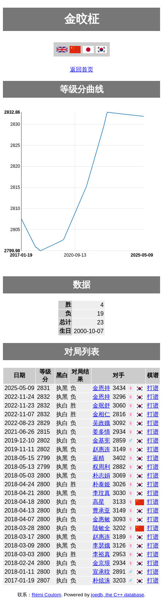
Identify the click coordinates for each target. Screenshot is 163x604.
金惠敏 (101, 519)
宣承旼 (101, 572)
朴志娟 (101, 475)
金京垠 (101, 563)
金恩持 (101, 388)
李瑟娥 (101, 545)
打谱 (153, 388)
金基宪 (101, 440)
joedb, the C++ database (117, 594)
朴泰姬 (101, 484)
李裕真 (101, 554)
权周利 (101, 467)
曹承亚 (101, 510)
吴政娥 (101, 423)
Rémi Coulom (46, 594)
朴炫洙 (101, 580)
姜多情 (101, 432)
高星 (98, 502)
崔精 (98, 458)
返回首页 (81, 69)
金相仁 (101, 414)
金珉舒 (101, 405)
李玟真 (101, 493)
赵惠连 (101, 449)
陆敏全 (101, 528)
